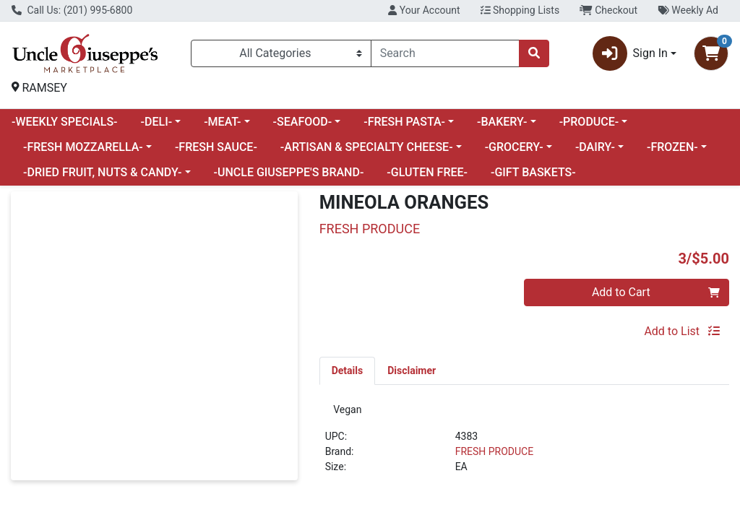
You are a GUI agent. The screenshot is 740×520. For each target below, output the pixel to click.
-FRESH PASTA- (404, 122)
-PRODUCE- (589, 122)
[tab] (347, 370)
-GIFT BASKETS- (533, 172)
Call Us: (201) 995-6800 (72, 10)
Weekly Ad (688, 10)
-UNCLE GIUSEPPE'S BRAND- (289, 172)
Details (347, 370)
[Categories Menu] (281, 53)
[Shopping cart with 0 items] (711, 53)
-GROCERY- (514, 147)
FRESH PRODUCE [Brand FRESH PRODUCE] (494, 456)
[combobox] (445, 53)
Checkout (608, 10)
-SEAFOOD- (302, 122)
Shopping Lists (520, 10)
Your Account (424, 10)
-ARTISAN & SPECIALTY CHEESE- (366, 147)
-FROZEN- (672, 147)
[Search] (445, 53)
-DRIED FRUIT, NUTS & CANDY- (102, 172)
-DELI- (157, 122)
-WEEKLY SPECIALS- (65, 122)
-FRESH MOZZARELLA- (83, 147)
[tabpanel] (524, 446)
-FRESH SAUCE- (216, 147)
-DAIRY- (595, 147)
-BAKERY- (502, 122)
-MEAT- (222, 122)
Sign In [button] (630, 53)
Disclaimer (411, 370)
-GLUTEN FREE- (427, 172)
